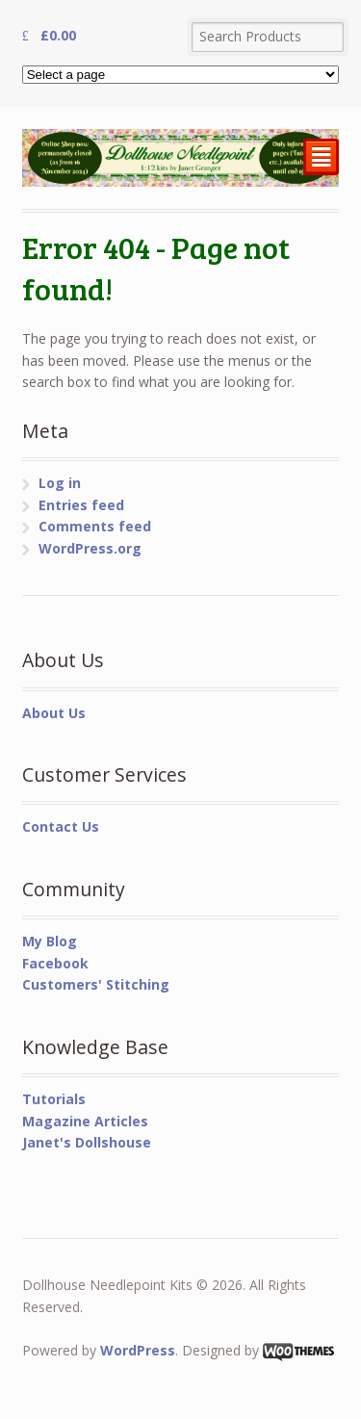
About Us (54, 713)
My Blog (49, 941)
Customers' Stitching (95, 984)
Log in (60, 483)
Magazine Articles (85, 1121)
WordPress (137, 1350)
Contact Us (60, 826)
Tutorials (54, 1099)
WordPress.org (90, 548)
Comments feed (95, 526)
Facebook (55, 963)
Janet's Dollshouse (86, 1142)
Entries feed (81, 505)
